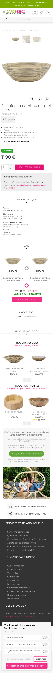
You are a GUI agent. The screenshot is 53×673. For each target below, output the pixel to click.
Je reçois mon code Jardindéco (26, 453)
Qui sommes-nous (16, 565)
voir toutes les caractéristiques (15, 141)
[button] (11, 166)
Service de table (27, 31)
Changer (41, 182)
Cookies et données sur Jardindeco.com (20, 627)
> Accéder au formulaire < (20, 616)
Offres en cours (14, 569)
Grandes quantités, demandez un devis (26, 546)
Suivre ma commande (18, 532)
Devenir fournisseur (17, 595)
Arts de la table (9, 31)
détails (9, 631)
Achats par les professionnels (21, 543)
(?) (25, 637)
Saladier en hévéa (13, 412)
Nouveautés (13, 580)
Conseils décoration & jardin (21, 591)
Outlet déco (13, 576)
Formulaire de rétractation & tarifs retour (27, 539)
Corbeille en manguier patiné (39, 413)
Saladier (41, 31)
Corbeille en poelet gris (14, 369)
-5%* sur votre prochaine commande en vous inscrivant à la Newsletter (26, 433)
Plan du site (13, 598)
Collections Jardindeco (18, 587)
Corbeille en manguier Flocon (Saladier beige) (38, 370)
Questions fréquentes (17, 535)
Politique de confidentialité (20, 550)
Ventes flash (13, 573)
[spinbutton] (7, 167)
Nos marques (13, 584)
